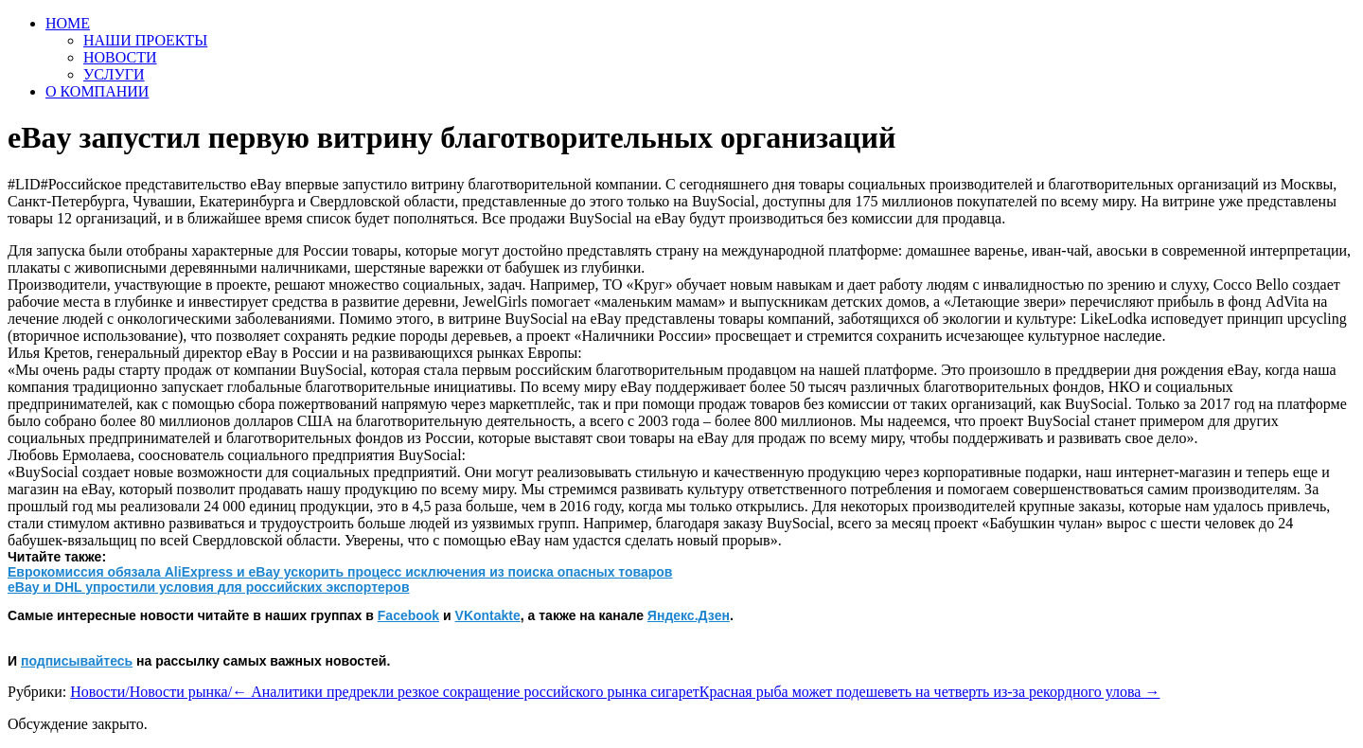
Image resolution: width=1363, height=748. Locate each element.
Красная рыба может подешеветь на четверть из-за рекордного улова (929, 692)
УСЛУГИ (114, 74)
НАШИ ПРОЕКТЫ (145, 40)
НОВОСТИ (120, 57)
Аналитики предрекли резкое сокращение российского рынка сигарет (465, 692)
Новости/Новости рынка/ (151, 692)
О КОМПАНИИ (97, 91)
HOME (67, 23)
